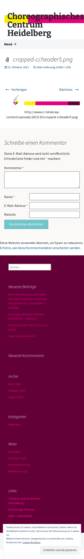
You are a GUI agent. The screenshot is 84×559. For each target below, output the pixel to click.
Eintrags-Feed (17, 458)
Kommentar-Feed (19, 465)
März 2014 (14, 384)
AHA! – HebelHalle (20, 516)
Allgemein (14, 424)
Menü (8, 44)
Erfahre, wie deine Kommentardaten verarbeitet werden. (40, 248)
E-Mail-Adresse (16, 205)
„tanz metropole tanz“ (22, 336)
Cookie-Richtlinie (31, 542)
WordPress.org (17, 471)
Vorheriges (15, 89)
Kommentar (14, 168)
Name (9, 197)
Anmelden (14, 452)
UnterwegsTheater (21, 509)
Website (10, 214)
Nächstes (69, 89)
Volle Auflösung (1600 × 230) (53, 67)
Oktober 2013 (16, 390)
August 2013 (16, 397)
